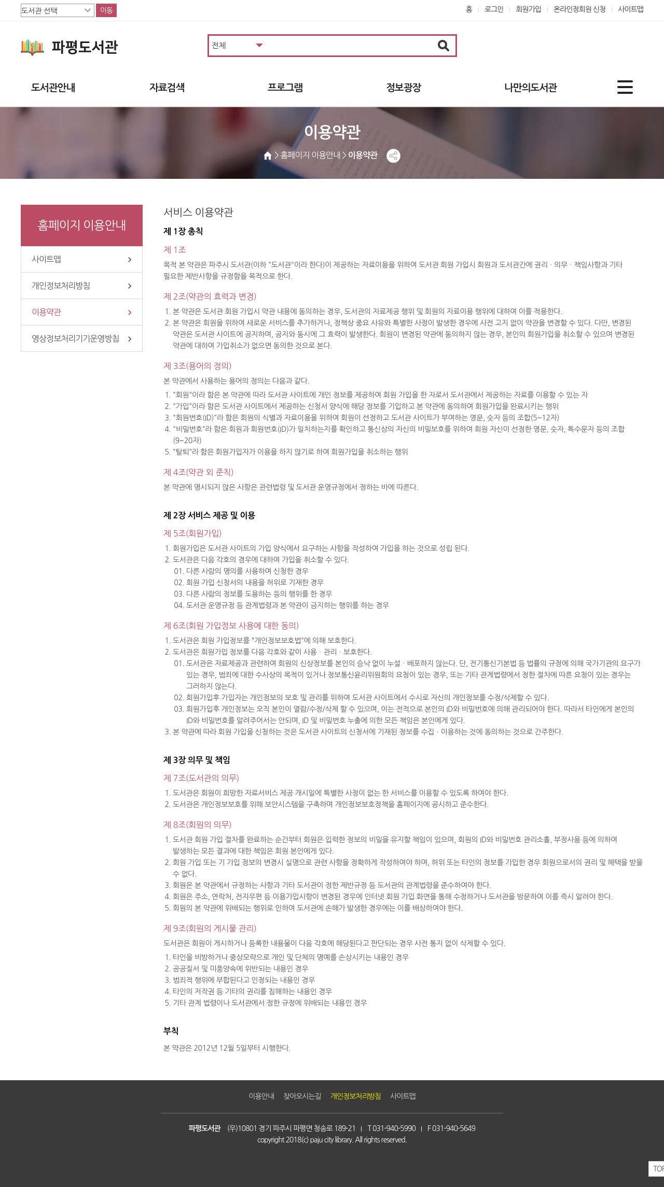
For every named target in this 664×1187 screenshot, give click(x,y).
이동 (106, 10)
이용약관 (46, 312)
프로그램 (285, 88)
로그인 (494, 9)
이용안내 (261, 1096)
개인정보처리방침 (61, 285)
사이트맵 (630, 9)
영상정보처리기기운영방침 (75, 338)
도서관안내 (53, 88)
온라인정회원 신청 (579, 9)
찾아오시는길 (302, 1096)
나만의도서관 (530, 88)
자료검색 (166, 88)
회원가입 (528, 9)
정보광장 (403, 88)
